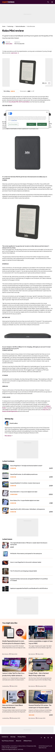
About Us (18, 740)
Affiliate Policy (27, 740)
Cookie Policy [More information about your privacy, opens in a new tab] (14, 120)
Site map (12, 736)
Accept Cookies (42, 124)
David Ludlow (9, 43)
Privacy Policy (22, 736)
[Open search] (48, 2)
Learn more (14, 53)
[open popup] (49, 83)
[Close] (47, 112)
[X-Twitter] (48, 737)
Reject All (31, 124)
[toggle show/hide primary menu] (52, 2)
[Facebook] (41, 737)
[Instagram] (51, 737)
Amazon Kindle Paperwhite (9, 411)
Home (3, 26)
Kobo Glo (45, 409)
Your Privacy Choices (8, 740)
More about (8, 435)
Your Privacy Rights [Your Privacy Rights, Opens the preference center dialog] (13, 124)
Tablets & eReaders (20, 26)
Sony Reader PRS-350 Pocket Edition (19, 102)
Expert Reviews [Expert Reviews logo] (7, 2)
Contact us (5, 736)
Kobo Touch (47, 408)
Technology (10, 26)
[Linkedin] (44, 737)
